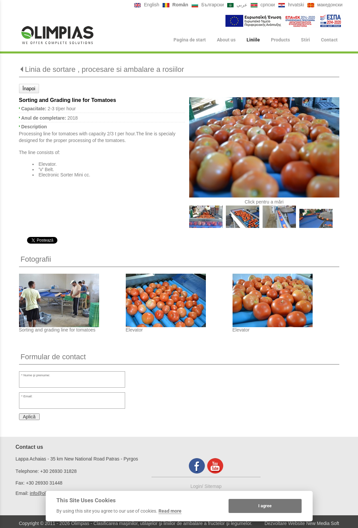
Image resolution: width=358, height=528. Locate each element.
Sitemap (213, 486)
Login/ (198, 486)
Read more (170, 511)
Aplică (29, 416)
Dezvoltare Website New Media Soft (302, 523)
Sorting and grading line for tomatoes (57, 330)
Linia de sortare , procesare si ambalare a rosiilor (104, 69)
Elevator (134, 330)
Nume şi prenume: (36, 375)
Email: (27, 396)
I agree (265, 505)
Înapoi (29, 88)
